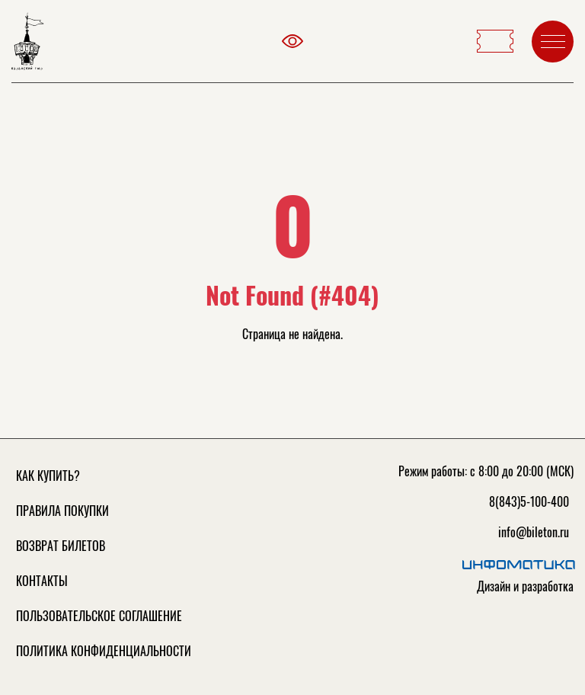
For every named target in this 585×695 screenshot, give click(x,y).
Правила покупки (62, 510)
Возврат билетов (60, 545)
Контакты (42, 581)
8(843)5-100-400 (529, 501)
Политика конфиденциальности (103, 651)
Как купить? (48, 475)
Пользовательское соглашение (99, 616)
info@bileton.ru (533, 532)
